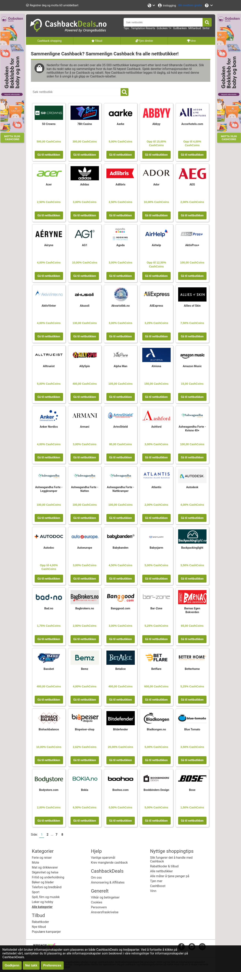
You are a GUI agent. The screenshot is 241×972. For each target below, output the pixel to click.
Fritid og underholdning (48, 877)
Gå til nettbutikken (48, 154)
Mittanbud (194, 28)
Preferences (52, 965)
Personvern (99, 907)
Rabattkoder (40, 922)
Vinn (153, 891)
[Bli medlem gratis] (190, 5)
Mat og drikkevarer (45, 867)
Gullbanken (180, 28)
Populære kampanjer (46, 932)
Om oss (96, 877)
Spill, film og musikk (46, 897)
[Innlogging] (166, 5)
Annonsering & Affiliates (108, 882)
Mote (35, 862)
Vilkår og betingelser (105, 897)
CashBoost (158, 886)
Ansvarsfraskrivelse (104, 912)
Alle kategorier (42, 907)
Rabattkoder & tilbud (164, 866)
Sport (36, 892)
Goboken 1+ (164, 28)
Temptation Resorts (143, 28)
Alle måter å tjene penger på (169, 876)
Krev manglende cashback (109, 862)
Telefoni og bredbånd (46, 887)
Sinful (205, 28)
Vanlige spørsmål (103, 857)
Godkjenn (12, 965)
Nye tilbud (39, 927)
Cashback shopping (49, 40)
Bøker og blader (43, 882)
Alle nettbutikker (161, 871)
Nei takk (31, 965)
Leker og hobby (42, 902)
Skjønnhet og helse (45, 872)
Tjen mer (156, 881)
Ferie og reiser (42, 857)
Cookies (96, 902)
